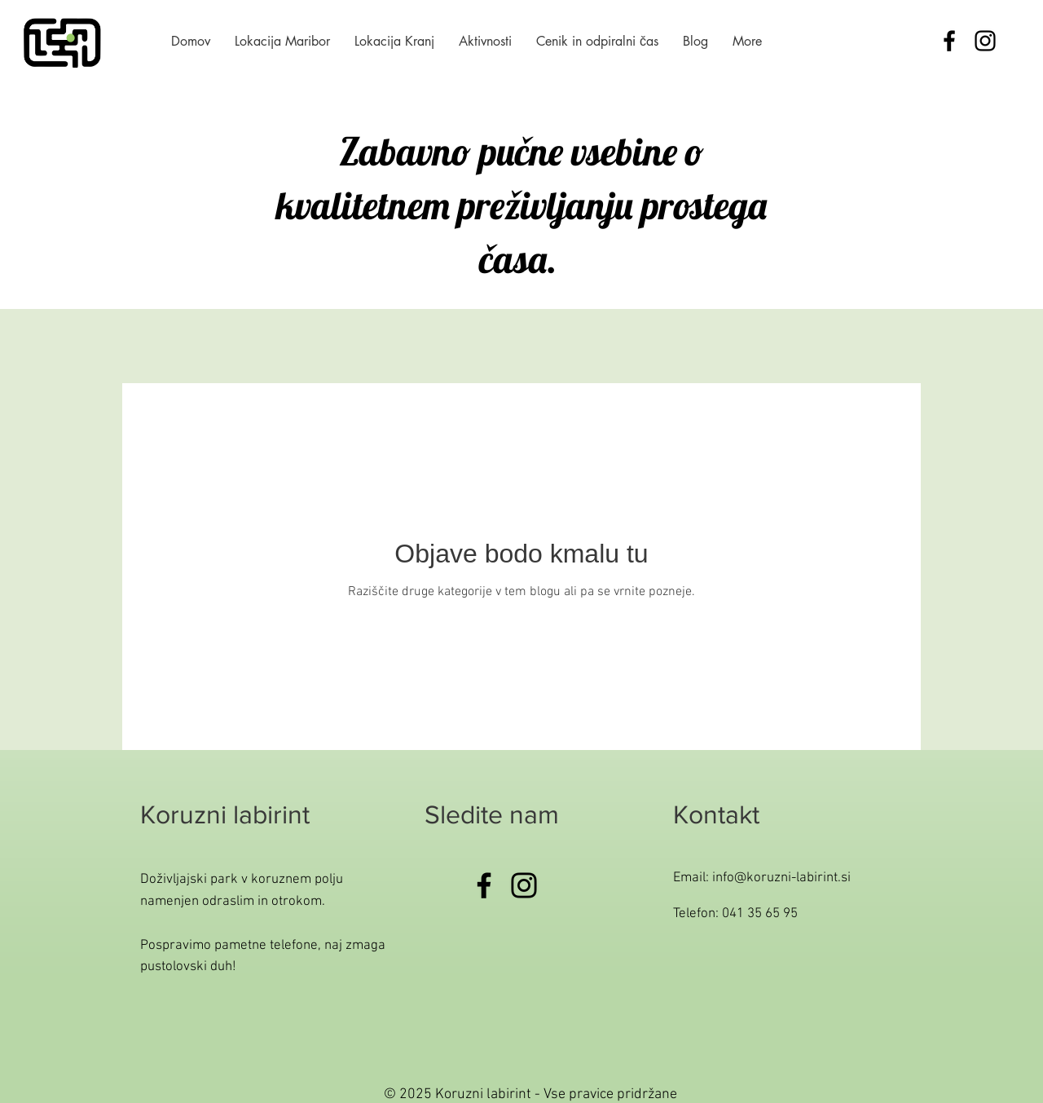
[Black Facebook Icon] (949, 41)
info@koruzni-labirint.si (781, 878)
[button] (485, 41)
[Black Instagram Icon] (985, 41)
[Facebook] (484, 885)
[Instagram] (524, 885)
